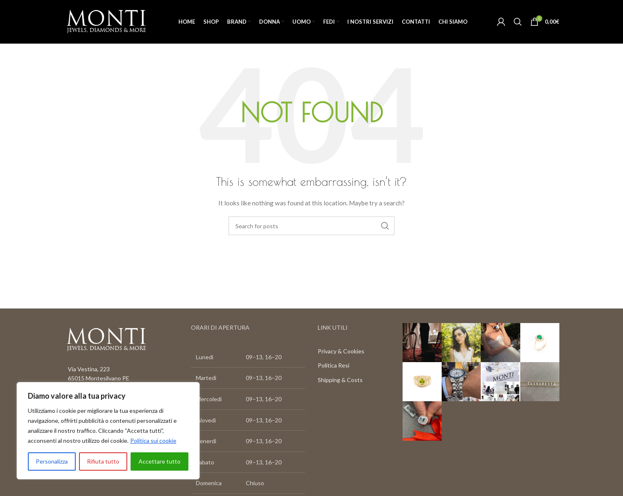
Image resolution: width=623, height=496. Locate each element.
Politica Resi (333, 365)
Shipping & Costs (340, 379)
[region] (108, 430)
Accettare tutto (159, 461)
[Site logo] (106, 21)
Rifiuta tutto (103, 461)
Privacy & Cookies (341, 351)
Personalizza (52, 461)
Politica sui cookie (153, 440)
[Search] (517, 21)
